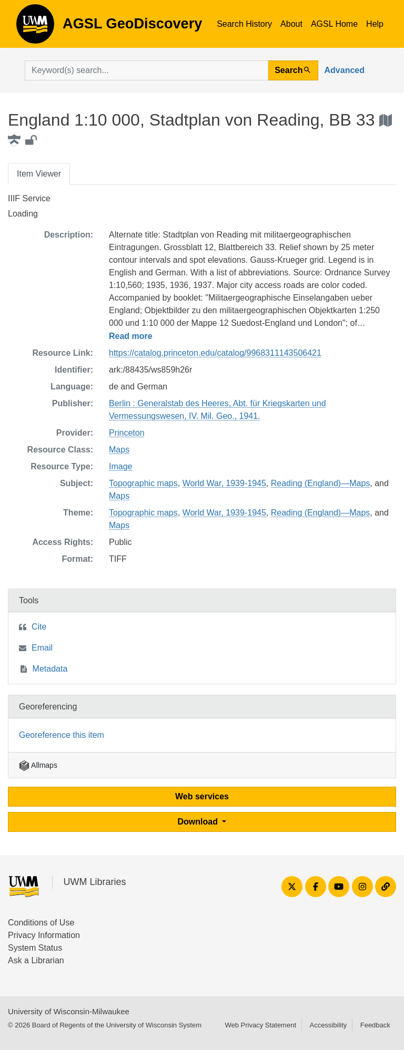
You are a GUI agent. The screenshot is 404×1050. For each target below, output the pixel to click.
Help (374, 23)
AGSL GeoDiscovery (35, 27)
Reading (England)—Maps (320, 483)
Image (120, 466)
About (291, 23)
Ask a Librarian (36, 960)
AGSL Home (334, 23)
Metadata (50, 668)
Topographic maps (143, 483)
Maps (119, 449)
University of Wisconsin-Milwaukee (68, 1011)
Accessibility (328, 1025)
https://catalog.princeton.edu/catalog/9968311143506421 (215, 352)
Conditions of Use (41, 922)
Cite (39, 626)
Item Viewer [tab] (39, 173)
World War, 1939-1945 (224, 483)
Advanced (345, 70)
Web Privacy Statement (260, 1025)
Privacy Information (44, 935)
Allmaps (38, 765)
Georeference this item (61, 734)
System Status (35, 947)
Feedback (375, 1025)
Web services (202, 796)
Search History (244, 23)
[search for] (146, 70)
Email (42, 647)
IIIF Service (29, 198)
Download (199, 821)
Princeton (127, 432)
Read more (131, 336)
